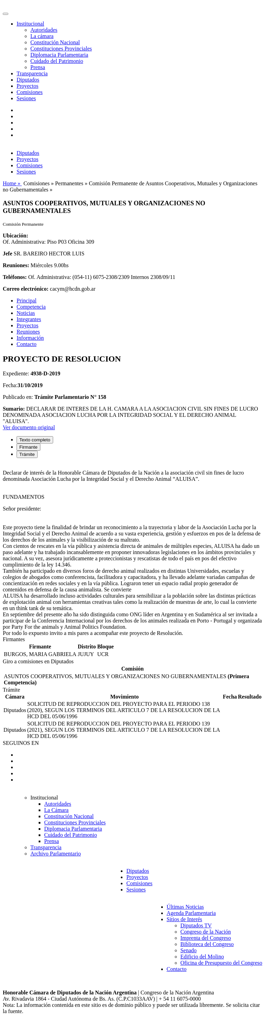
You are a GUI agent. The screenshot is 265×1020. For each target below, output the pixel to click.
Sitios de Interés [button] (184, 919)
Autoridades (43, 30)
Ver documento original (29, 427)
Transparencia (32, 73)
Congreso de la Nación (205, 932)
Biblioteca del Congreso (207, 944)
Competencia (31, 307)
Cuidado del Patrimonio (56, 61)
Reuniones (28, 332)
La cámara (41, 36)
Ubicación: (15, 235)
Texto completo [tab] (34, 439)
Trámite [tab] (27, 454)
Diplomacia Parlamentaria (59, 55)
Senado (188, 950)
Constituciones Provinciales (61, 49)
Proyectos (27, 86)
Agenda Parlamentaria (191, 913)
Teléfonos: (15, 277)
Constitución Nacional (55, 42)
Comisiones (30, 92)
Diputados (28, 80)
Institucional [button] (30, 24)
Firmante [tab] (28, 447)
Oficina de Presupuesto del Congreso (221, 963)
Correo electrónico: (26, 289)
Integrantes (29, 319)
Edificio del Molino (202, 957)
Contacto (27, 344)
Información (30, 338)
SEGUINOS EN (21, 743)
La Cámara (56, 810)
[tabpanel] (132, 550)
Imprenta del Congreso (205, 938)
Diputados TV (196, 925)
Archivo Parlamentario (55, 854)
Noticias (26, 313)
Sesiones (26, 98)
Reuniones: (16, 265)
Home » (12, 183)
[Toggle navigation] (5, 14)
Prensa (37, 67)
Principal (27, 300)
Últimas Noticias (185, 907)
